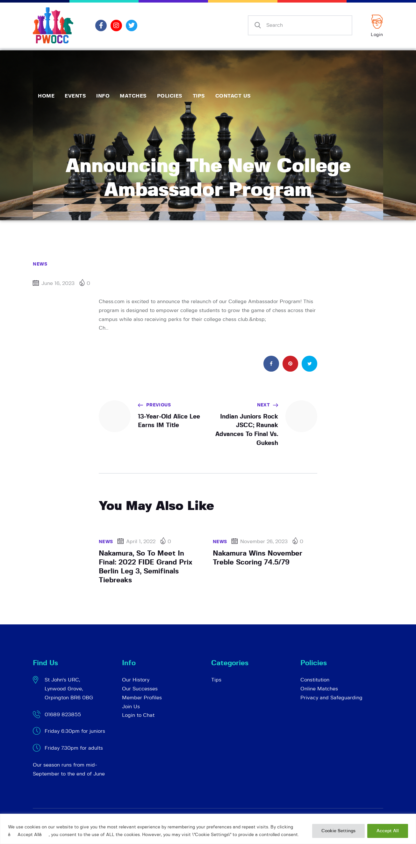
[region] (208, 829)
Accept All (388, 831)
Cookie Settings (338, 831)
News (40, 264)
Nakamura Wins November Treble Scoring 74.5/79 (257, 558)
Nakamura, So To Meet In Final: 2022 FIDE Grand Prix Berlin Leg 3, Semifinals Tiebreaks (145, 567)
